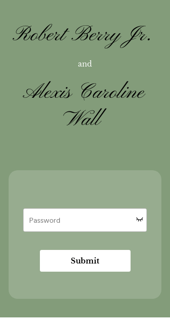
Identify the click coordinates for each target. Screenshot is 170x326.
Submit (85, 260)
